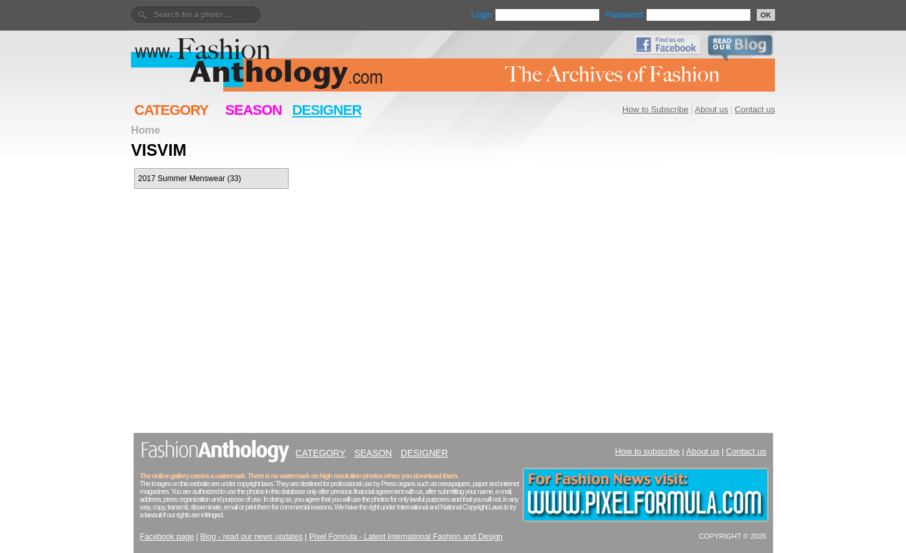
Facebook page (167, 536)
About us (711, 109)
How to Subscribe (656, 109)
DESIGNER (326, 110)
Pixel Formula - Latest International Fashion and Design (406, 536)
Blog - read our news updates (251, 536)
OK (766, 15)
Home (145, 130)
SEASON (253, 110)
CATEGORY (171, 110)
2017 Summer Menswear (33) (189, 178)
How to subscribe (647, 451)
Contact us (755, 109)
